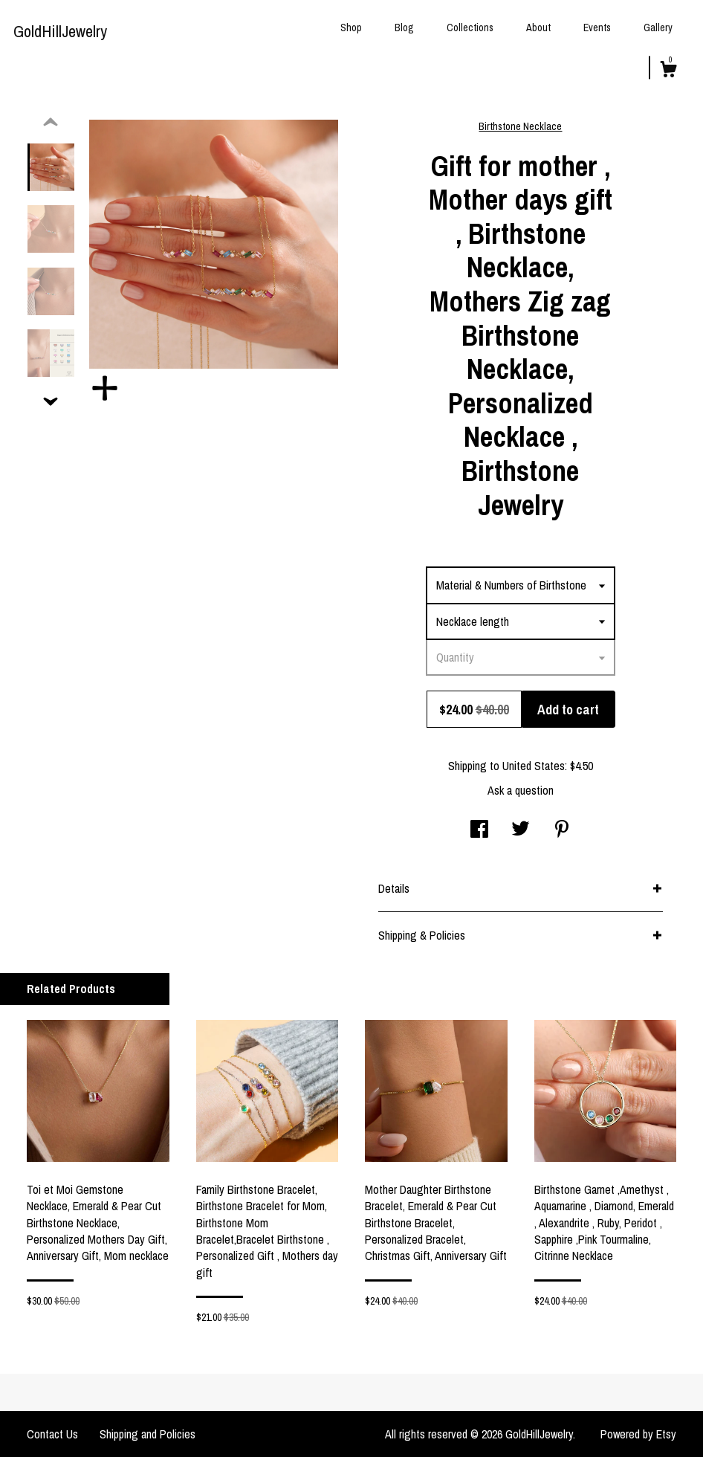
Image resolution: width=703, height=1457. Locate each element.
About (538, 27)
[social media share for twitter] (520, 830)
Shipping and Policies (147, 1434)
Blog (404, 27)
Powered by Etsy (638, 1434)
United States (533, 765)
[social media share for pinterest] (562, 830)
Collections (470, 27)
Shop (351, 27)
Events (597, 27)
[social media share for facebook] (479, 830)
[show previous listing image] (50, 122)
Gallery (658, 27)
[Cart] (668, 71)
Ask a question (520, 790)
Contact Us (52, 1434)
